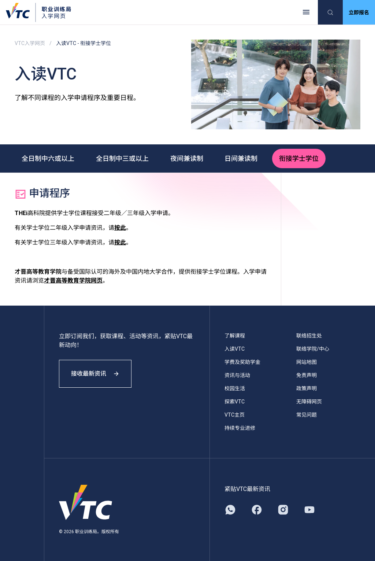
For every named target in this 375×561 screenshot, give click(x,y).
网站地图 (306, 362)
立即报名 (359, 12)
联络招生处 (309, 335)
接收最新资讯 (95, 373)
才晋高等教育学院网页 (73, 280)
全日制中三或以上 (123, 158)
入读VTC (234, 348)
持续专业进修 (239, 428)
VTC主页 (234, 414)
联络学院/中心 (312, 348)
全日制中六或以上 (48, 158)
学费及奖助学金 (242, 362)
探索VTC (234, 401)
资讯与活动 (237, 375)
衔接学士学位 (301, 158)
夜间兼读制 (187, 158)
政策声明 (306, 388)
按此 (120, 227)
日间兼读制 (242, 158)
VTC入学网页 (30, 43)
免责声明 (306, 375)
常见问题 (306, 414)
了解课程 (234, 335)
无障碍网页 (309, 401)
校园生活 (234, 388)
